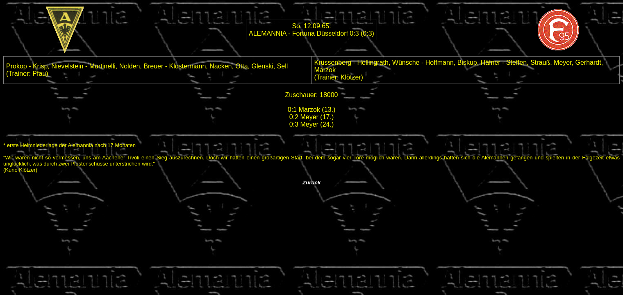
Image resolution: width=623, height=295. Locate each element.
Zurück (311, 182)
